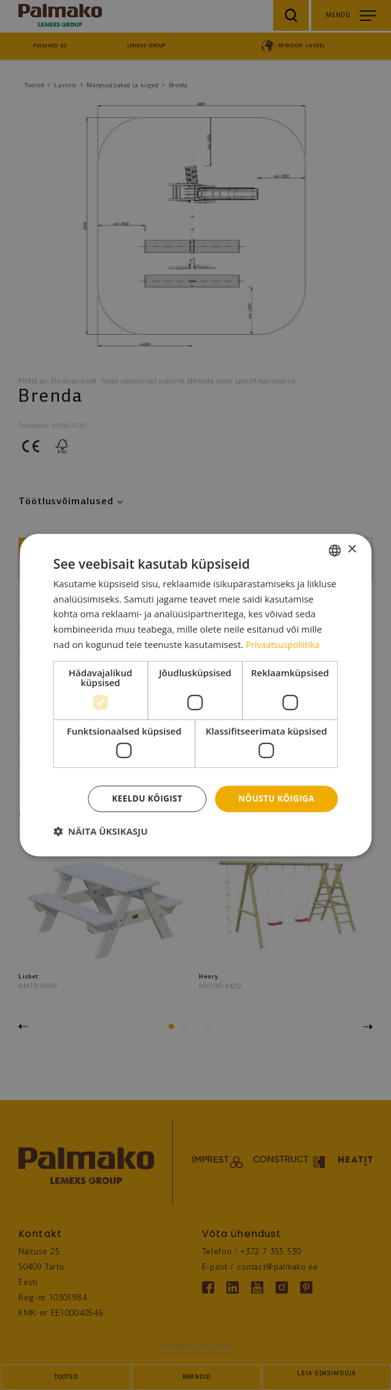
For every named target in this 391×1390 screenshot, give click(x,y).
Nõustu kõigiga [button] (275, 798)
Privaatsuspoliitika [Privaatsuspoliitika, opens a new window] (284, 644)
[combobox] (334, 550)
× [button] (351, 548)
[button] (100, 831)
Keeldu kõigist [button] (143, 798)
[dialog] (195, 695)
